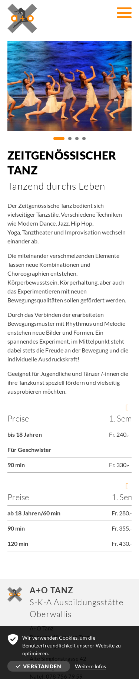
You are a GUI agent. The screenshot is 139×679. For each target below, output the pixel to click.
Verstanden (39, 666)
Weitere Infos (90, 666)
